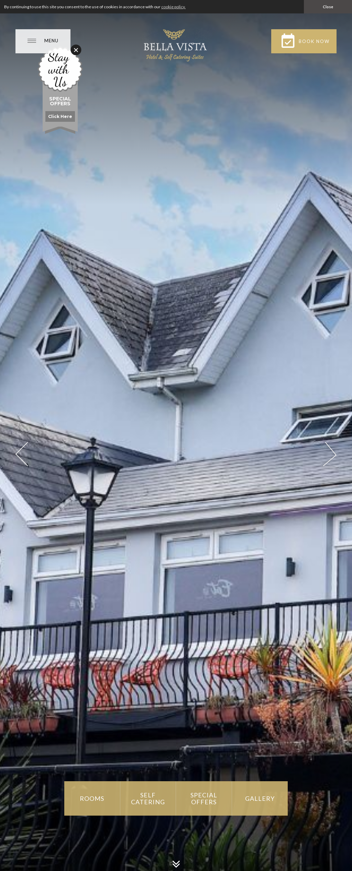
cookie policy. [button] (173, 6)
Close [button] (328, 6)
